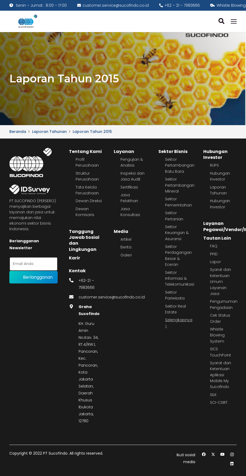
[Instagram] (232, 454)
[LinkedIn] (232, 464)
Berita (125, 247)
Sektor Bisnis (173, 151)
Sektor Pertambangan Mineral (179, 185)
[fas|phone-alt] (74, 280)
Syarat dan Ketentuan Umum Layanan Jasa (220, 281)
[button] (221, 21)
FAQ (213, 246)
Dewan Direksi (89, 201)
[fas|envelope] (74, 297)
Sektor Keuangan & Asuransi (177, 232)
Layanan (124, 151)
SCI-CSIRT (219, 402)
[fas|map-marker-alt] (74, 306)
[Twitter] (213, 454)
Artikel (125, 239)
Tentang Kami (85, 151)
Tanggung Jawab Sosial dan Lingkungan (84, 240)
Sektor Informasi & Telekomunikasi (179, 278)
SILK (213, 394)
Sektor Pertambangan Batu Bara (179, 165)
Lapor (215, 261)
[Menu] (234, 21)
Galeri (126, 255)
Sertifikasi (129, 187)
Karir (74, 258)
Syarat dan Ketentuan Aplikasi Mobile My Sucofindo (220, 375)
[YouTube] (222, 454)
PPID (214, 254)
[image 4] (26, 21)
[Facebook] (204, 454)
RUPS (214, 165)
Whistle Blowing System (217, 335)
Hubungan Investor (215, 154)
